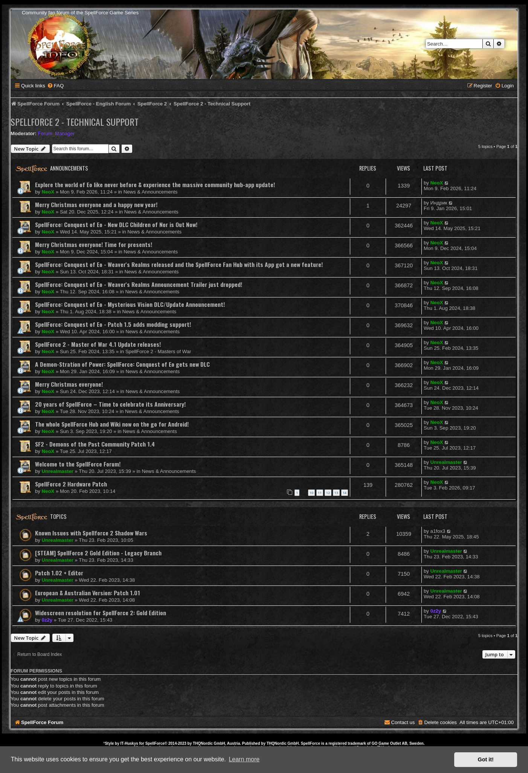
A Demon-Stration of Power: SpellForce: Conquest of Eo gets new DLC (122, 364)
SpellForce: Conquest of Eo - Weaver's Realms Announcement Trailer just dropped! (138, 284)
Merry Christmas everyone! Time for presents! (93, 244)
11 (320, 492)
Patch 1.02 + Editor (59, 572)
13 (336, 492)
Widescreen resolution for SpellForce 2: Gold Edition (100, 612)
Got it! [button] (486, 759)
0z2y (47, 620)
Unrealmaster (57, 471)
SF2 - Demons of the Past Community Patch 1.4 (95, 443)
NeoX (48, 192)
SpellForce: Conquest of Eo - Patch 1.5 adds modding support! (113, 324)
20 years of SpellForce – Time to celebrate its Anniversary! (110, 404)
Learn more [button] (244, 759)
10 (311, 492)
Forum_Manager (56, 133)
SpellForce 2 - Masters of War (158, 351)
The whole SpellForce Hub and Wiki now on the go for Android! (112, 423)
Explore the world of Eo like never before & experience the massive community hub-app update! (155, 184)
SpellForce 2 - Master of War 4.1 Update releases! (98, 344)
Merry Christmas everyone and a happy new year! (96, 204)
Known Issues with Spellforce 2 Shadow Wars (91, 532)
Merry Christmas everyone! (69, 384)
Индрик (438, 203)
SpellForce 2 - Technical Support (75, 121)
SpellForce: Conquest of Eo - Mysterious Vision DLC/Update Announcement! (130, 304)
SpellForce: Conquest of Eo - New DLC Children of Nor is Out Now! (116, 224)
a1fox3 (438, 531)
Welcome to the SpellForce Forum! (78, 463)
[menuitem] (55, 85)
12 (328, 492)
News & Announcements (151, 192)
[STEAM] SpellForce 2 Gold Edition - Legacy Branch (98, 552)
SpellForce (155, 743)
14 (344, 492)
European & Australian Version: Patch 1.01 (87, 592)
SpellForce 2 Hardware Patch (71, 483)
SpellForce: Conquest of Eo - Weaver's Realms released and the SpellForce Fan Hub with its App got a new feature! (179, 264)
